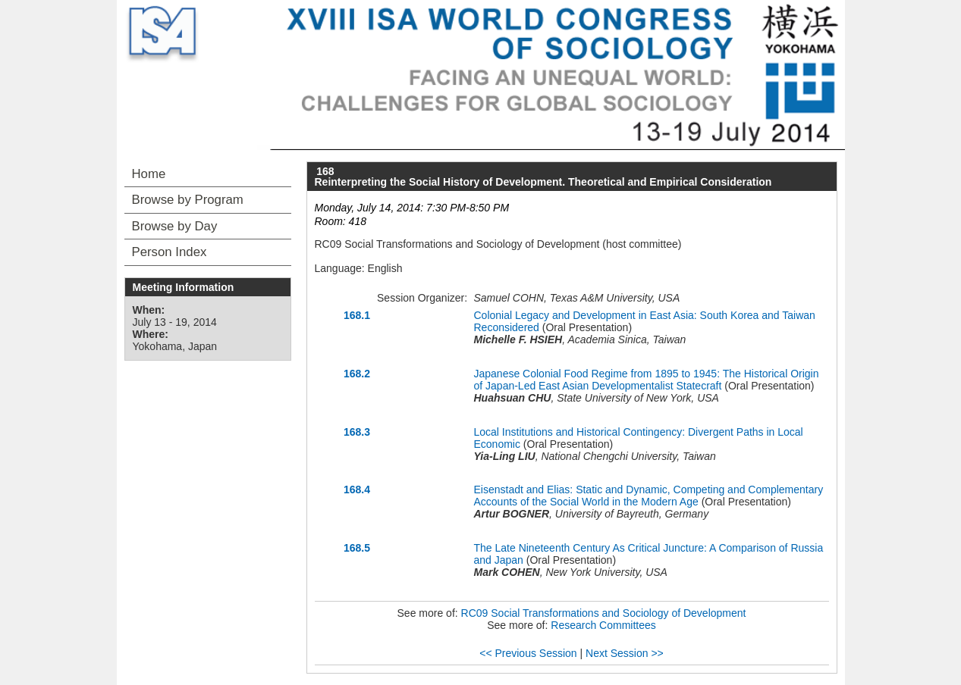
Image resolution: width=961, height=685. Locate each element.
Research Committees (603, 625)
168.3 (357, 432)
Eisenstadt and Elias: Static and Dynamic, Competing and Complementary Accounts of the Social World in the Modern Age (649, 495)
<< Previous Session (527, 653)
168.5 (357, 548)
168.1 (357, 315)
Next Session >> (625, 653)
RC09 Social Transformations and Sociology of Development (603, 613)
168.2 (357, 374)
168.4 (357, 489)
